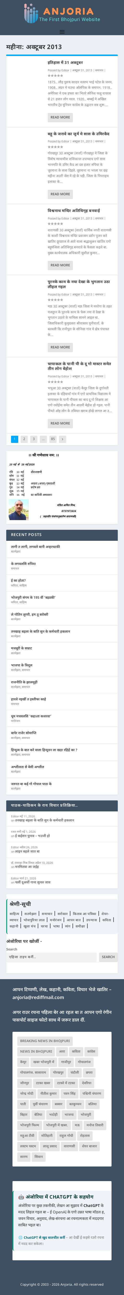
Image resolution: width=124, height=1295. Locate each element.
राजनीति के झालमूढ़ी (24, 682)
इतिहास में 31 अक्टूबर (65, 63)
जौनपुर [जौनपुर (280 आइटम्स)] (24, 1083)
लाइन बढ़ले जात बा (27, 851)
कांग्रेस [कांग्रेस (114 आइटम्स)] (91, 1051)
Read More (60, 117)
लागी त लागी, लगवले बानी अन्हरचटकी (35, 547)
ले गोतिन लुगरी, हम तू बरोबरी (29, 615)
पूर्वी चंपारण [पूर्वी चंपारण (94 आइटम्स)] (40, 1104)
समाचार (99, 71)
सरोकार (63, 914)
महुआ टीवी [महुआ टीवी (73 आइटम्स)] (27, 1136)
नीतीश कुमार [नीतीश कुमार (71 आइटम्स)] (48, 1094)
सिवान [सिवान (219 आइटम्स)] (39, 1157)
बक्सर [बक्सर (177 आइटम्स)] (58, 1104)
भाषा (57, 926)
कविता (14, 586)
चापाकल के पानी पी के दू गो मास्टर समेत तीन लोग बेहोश (79, 367)
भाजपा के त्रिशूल (21, 665)
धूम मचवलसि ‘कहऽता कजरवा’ (31, 716)
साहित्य (23, 586)
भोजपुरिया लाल (35, 920)
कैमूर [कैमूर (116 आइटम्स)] (23, 1062)
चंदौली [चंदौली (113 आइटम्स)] (75, 1073)
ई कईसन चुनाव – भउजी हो (32, 836)
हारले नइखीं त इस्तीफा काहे (28, 699)
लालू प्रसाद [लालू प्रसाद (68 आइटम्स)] (50, 1146)
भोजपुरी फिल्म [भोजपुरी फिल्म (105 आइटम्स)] (29, 1125)
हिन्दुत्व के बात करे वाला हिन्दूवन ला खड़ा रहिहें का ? (44, 750)
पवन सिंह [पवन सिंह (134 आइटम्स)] (70, 1094)
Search (11, 949)
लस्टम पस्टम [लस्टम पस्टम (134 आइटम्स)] (28, 1146)
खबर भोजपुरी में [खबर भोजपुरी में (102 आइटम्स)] (43, 1062)
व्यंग (68, 926)
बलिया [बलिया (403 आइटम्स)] (92, 1104)
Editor (65, 71)
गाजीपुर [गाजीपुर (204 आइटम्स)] (66, 1062)
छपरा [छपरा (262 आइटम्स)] (89, 1073)
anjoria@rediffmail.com (38, 998)
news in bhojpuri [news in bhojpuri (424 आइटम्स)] (36, 1051)
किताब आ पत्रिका (85, 914)
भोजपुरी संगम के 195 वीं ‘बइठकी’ (33, 598)
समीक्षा (81, 926)
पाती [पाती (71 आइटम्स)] (23, 1104)
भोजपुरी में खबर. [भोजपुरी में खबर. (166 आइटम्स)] (57, 1125)
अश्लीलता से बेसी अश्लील (27, 767)
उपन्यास (91, 920)
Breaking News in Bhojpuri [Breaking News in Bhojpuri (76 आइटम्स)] (45, 1041)
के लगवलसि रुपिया (23, 564)
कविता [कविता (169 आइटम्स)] (76, 1051)
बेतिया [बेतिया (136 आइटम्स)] (38, 1115)
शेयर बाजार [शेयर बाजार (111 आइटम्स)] (89, 1146)
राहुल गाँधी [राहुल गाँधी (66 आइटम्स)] (66, 1136)
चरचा (45, 926)
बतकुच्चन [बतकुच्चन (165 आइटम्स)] (75, 1104)
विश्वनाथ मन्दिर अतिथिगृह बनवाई (74, 211)
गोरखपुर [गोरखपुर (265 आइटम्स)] (58, 1073)
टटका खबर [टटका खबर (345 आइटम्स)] (43, 1083)
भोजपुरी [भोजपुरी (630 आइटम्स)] (86, 1115)
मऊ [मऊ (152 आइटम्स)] (77, 1125)
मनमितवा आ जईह (27, 867)
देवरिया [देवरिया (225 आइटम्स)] (86, 1083)
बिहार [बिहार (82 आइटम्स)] (23, 1115)
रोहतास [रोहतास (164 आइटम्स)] (85, 1136)
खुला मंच (30, 926)
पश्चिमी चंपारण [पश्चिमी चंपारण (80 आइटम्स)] (92, 1094)
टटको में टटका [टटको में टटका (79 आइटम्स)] (66, 1083)
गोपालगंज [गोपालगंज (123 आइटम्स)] (84, 1062)
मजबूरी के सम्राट (21, 648)
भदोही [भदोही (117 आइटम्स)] (53, 1115)
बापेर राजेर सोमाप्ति (23, 733)
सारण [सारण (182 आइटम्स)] (24, 1157)
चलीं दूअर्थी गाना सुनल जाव (32, 882)
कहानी (14, 926)
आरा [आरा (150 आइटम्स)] (62, 1051)
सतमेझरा (15, 552)
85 (53, 439)
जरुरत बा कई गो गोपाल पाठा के (31, 784)
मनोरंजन (15, 721)
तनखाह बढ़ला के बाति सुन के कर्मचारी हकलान (40, 632)
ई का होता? (18, 581)
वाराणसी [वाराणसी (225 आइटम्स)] (69, 1146)
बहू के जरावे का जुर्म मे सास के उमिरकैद (79, 134)
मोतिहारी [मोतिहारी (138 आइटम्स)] (47, 1136)
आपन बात (74, 920)
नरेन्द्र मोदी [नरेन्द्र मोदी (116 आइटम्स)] (26, 1094)
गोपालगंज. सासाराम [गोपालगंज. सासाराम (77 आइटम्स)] (33, 1073)
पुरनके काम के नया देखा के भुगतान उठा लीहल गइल (79, 285)
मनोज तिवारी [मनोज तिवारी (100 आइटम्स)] (95, 1125)
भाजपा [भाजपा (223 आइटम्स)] (69, 1115)
